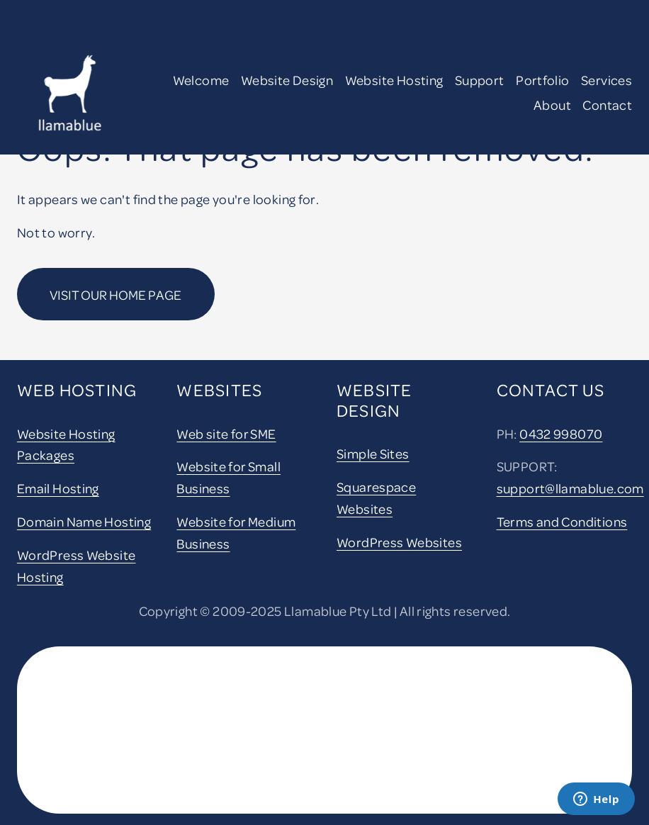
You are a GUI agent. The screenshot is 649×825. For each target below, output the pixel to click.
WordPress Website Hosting (76, 565)
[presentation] (113, 699)
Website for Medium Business (235, 532)
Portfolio (542, 80)
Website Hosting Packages (66, 444)
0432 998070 (560, 433)
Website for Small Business (228, 477)
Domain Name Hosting (84, 521)
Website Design (287, 80)
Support (479, 80)
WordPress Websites (399, 542)
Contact (607, 104)
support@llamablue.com (570, 488)
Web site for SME (226, 433)
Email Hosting (58, 488)
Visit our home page (115, 294)
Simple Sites (373, 453)
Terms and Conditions (562, 521)
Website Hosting (394, 80)
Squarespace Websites (376, 497)
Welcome (201, 80)
